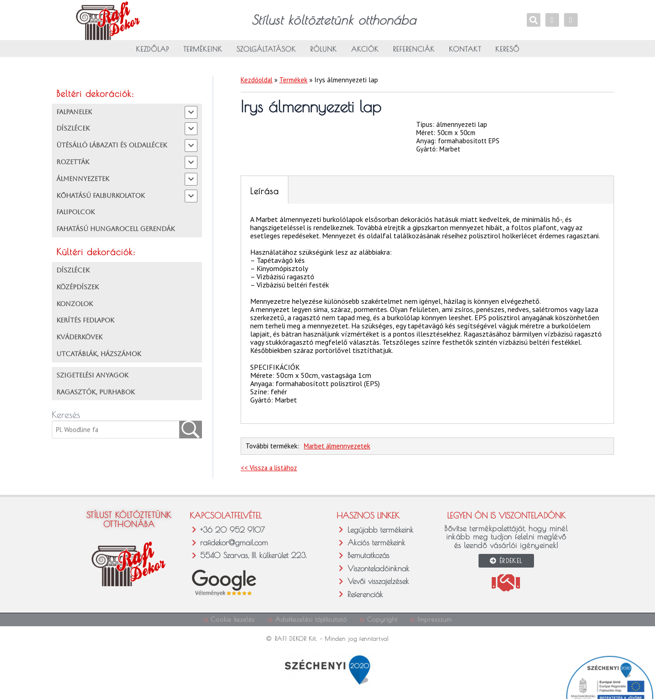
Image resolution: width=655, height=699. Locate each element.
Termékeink (202, 51)
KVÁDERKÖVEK (79, 337)
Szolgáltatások (266, 51)
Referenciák (414, 51)
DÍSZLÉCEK (73, 128)
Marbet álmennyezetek (338, 446)
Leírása (264, 191)
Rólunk (323, 51)
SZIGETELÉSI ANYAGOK (92, 375)
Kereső (507, 51)
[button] (17, 682)
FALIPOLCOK (75, 212)
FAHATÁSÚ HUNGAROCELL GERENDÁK (115, 229)
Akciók (365, 51)
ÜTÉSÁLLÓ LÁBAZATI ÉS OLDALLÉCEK (111, 145)
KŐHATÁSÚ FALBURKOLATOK (100, 195)
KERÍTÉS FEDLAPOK (85, 320)
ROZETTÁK (72, 162)
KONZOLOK (74, 303)
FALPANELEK (74, 112)
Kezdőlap (152, 51)
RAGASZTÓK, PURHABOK (95, 392)
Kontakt (465, 51)
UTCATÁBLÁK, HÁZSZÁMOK (98, 354)
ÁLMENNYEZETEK (82, 179)
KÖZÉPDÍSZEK (77, 287)
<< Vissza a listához (270, 467)
